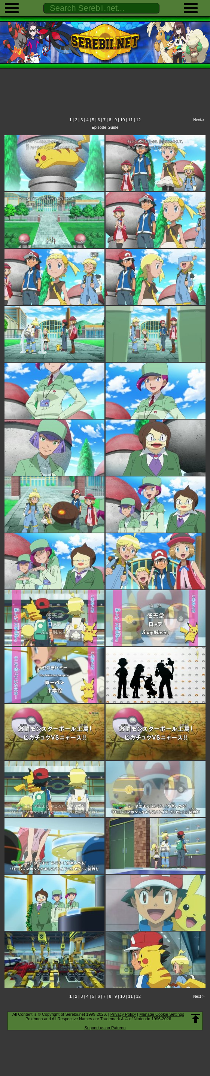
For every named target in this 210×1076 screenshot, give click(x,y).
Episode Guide (104, 127)
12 (138, 120)
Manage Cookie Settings (161, 1014)
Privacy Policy (123, 1014)
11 (130, 120)
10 (122, 120)
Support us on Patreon (104, 1027)
